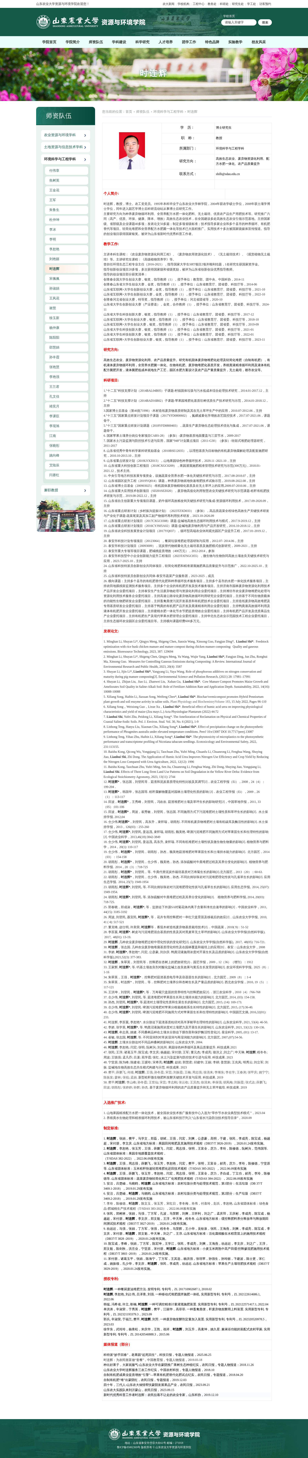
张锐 (126, 1077)
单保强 (217, 1082)
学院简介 (73, 42)
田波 (107, 1087)
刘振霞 (178, 1072)
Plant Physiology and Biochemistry (192, 701)
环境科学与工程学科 (168, 112)
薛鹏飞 (121, 1072)
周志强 (197, 1072)
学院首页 (49, 42)
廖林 (118, 1077)
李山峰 (131, 1082)
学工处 (252, 4)
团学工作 (189, 42)
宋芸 (168, 1072)
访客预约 (265, 4)
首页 (129, 112)
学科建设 (119, 42)
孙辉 (137, 1087)
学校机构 (183, 4)
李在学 (230, 1072)
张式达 (250, 1082)
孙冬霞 (159, 1072)
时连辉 (192, 112)
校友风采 (259, 42)
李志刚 (172, 1082)
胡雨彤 (116, 1087)
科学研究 (142, 42)
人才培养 (166, 42)
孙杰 (145, 1087)
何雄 (130, 1072)
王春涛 (241, 1072)
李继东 (219, 1072)
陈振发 (108, 1077)
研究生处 (238, 4)
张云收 (183, 1082)
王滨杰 (194, 1082)
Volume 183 (222, 701)
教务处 (212, 4)
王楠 (187, 1072)
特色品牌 (212, 42)
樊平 (111, 1072)
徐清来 (208, 1072)
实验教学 (235, 42)
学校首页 (229, 16)
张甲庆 (252, 1072)
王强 (149, 1072)
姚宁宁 (263, 1072)
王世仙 (153, 1082)
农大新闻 (168, 4)
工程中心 (198, 4)
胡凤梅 (228, 1082)
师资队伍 (96, 42)
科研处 (224, 4)
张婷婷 (127, 1087)
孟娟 (133, 1077)
